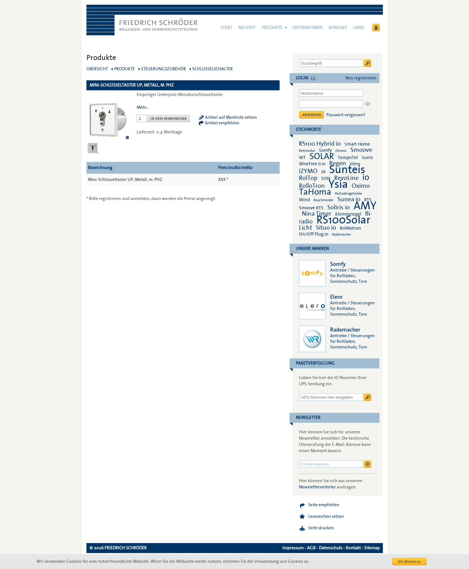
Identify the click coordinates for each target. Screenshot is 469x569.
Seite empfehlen (323, 504)
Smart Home (357, 144)
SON (325, 178)
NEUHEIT (247, 27)
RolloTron (312, 185)
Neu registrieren (360, 78)
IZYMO (308, 171)
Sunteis (347, 169)
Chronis (341, 151)
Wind (304, 199)
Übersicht (97, 69)
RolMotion (350, 228)
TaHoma (315, 192)
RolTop (308, 178)
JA (323, 171)
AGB (311, 548)
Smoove (361, 150)
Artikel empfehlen (222, 123)
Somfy (325, 150)
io (365, 177)
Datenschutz (330, 548)
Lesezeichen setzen (326, 516)
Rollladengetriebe (348, 194)
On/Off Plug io (313, 234)
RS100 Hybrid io (320, 143)
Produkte (272, 27)
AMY (365, 205)
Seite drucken (321, 528)
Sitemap (372, 548)
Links (358, 27)
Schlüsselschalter (212, 69)
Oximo (361, 185)
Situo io (326, 227)
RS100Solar (343, 220)
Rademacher (341, 234)
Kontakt (338, 27)
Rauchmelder (324, 200)
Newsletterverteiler (317, 487)
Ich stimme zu (409, 561)
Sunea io (348, 199)
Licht (305, 227)
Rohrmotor (307, 151)
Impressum (293, 548)
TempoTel (348, 157)
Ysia (338, 184)
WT (302, 157)
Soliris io (338, 207)
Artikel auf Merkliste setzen (231, 117)
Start (226, 27)
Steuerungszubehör (163, 69)
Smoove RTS (311, 208)
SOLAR (322, 156)
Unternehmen (307, 27)
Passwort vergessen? (345, 114)
